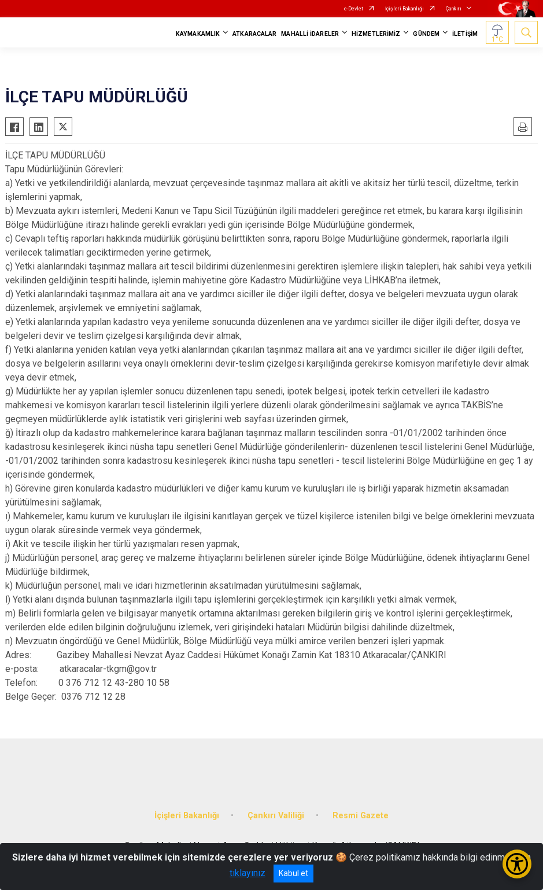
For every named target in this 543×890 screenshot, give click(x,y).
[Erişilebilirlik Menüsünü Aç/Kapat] (517, 864)
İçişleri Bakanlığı (404, 9)
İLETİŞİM (465, 34)
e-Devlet (353, 9)
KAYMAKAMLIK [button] (198, 34)
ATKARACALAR (254, 34)
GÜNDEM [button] (426, 34)
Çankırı (453, 9)
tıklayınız (247, 872)
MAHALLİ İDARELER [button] (310, 34)
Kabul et (293, 873)
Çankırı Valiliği (276, 816)
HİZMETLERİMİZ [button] (376, 34)
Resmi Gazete (361, 816)
